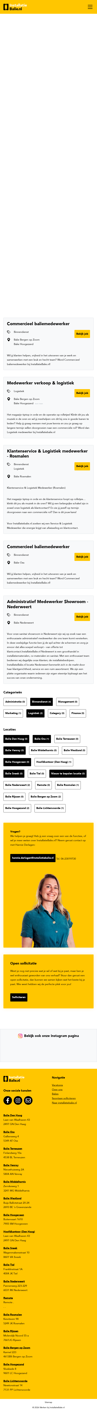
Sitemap (48, 1402)
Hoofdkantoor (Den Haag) (53, 762)
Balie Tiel (37, 773)
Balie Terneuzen (67, 739)
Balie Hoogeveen (17, 762)
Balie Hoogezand (17, 808)
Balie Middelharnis (44, 750)
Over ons (57, 1089)
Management (67, 702)
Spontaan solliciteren (64, 1098)
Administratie (15, 702)
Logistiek (35, 713)
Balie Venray (14, 750)
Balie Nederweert (17, 785)
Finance (77, 713)
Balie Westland (74, 750)
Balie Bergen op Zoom (46, 796)
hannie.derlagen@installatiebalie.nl (33, 858)
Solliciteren (19, 997)
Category (57, 713)
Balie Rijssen (14, 796)
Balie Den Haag (16, 739)
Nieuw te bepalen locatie (68, 773)
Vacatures (57, 1085)
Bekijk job (82, 334)
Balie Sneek (14, 773)
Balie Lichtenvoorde (50, 808)
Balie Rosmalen (68, 785)
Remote (43, 785)
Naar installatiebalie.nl (64, 1103)
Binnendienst (41, 702)
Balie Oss (42, 739)
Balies (55, 1094)
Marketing (13, 713)
